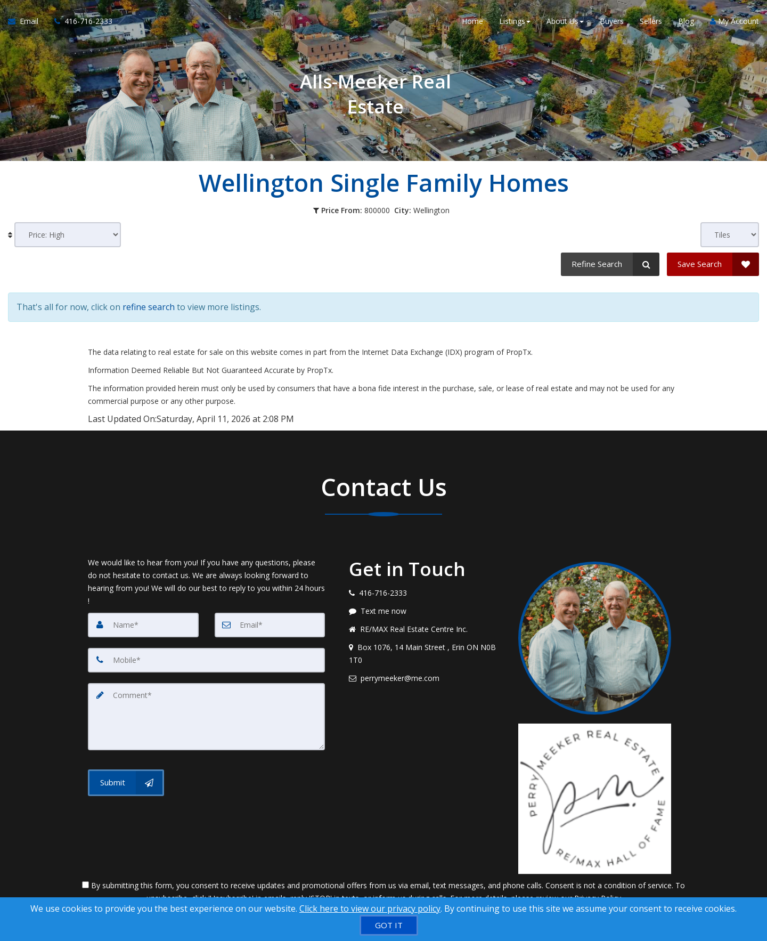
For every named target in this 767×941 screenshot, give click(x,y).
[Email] (270, 625)
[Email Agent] (27, 21)
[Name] (143, 625)
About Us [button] (565, 21)
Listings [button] (515, 21)
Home (472, 21)
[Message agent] (425, 611)
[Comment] (206, 716)
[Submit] (126, 782)
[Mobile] (206, 660)
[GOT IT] (389, 925)
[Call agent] (79, 21)
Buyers (612, 21)
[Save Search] (713, 264)
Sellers (651, 21)
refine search (149, 307)
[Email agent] (425, 678)
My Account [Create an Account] (734, 21)
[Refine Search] (610, 264)
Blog (686, 21)
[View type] (729, 234)
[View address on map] (425, 654)
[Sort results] (67, 234)
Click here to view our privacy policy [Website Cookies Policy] (369, 908)
